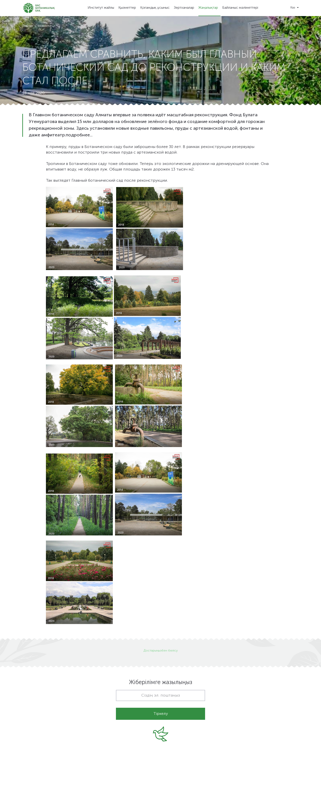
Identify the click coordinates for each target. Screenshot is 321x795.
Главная (27, 25)
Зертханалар (184, 8)
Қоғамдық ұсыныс (155, 8)
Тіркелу (160, 714)
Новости (44, 25)
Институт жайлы (101, 8)
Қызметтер (127, 8)
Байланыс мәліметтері (240, 8)
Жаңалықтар (208, 8)
